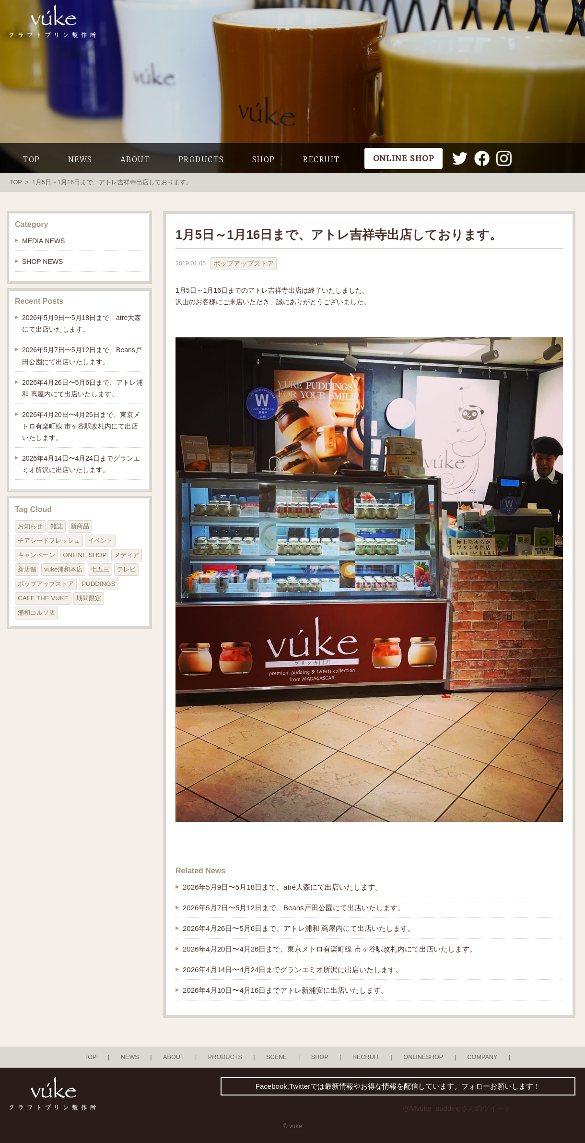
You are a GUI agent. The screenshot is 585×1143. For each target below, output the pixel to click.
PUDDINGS (98, 583)
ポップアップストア (243, 263)
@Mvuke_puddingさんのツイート (457, 1108)
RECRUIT (321, 159)
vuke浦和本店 (63, 569)
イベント (100, 540)
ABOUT (135, 159)
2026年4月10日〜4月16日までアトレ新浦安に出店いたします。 (285, 990)
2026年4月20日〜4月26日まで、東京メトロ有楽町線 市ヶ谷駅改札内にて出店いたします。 (330, 949)
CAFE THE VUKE (43, 598)
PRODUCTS (201, 159)
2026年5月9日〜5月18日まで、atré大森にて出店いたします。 (282, 887)
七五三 (100, 569)
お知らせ (30, 526)
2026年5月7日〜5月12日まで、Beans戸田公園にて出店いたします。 (294, 908)
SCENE (276, 1057)
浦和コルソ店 (36, 612)
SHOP (263, 159)
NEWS (80, 159)
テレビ (126, 569)
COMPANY (482, 1057)
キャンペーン (36, 555)
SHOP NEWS (42, 261)
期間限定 (88, 598)
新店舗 (27, 569)
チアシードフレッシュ (49, 540)
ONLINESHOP (423, 1057)
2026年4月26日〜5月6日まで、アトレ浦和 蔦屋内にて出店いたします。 (299, 928)
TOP (31, 159)
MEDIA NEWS (43, 241)
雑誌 (56, 526)
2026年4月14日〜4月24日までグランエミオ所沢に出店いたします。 (292, 969)
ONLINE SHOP (84, 555)
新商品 (79, 526)
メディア (126, 555)
